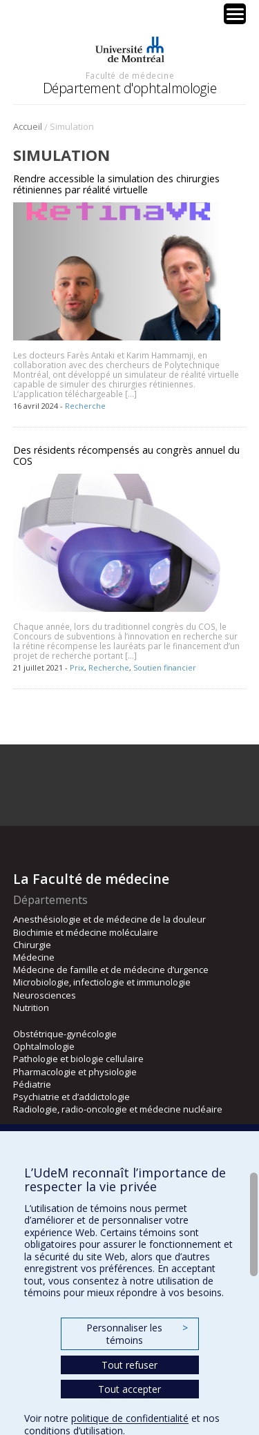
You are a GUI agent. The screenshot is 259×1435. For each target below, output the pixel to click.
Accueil (27, 126)
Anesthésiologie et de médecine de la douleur (109, 919)
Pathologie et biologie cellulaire (78, 1058)
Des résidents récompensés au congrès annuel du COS (126, 455)
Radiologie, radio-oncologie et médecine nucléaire (117, 1109)
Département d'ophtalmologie (130, 88)
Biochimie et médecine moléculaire (85, 932)
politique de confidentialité (130, 1418)
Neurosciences (44, 995)
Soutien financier (164, 667)
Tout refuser (129, 1364)
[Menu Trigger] (235, 13)
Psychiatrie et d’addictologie (71, 1096)
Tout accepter (129, 1389)
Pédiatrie (32, 1084)
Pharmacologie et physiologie (75, 1072)
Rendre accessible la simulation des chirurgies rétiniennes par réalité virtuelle (116, 184)
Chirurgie (32, 944)
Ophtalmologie (44, 1046)
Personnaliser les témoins (136, 1334)
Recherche (85, 406)
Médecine (34, 957)
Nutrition (31, 1007)
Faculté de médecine (130, 75)
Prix (77, 667)
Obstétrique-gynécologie (65, 1034)
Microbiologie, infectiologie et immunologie (102, 982)
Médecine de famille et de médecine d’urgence (111, 969)
